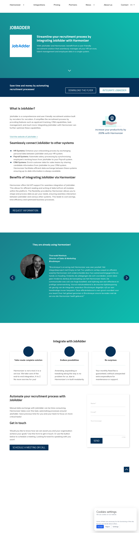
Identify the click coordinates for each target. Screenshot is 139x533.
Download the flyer (80, 90)
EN (131, 5)
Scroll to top (126, 469)
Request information (25, 210)
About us (108, 5)
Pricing (57, 5)
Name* (93, 403)
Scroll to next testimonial (12, 277)
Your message (96, 421)
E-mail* (93, 412)
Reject (107, 527)
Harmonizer (15, 5)
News (89, 5)
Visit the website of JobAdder (23, 136)
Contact (124, 5)
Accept (100, 527)
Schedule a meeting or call (29, 447)
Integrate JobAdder (114, 90)
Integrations (39, 5)
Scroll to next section (69, 70)
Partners (73, 5)
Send (96, 441)
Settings (116, 527)
